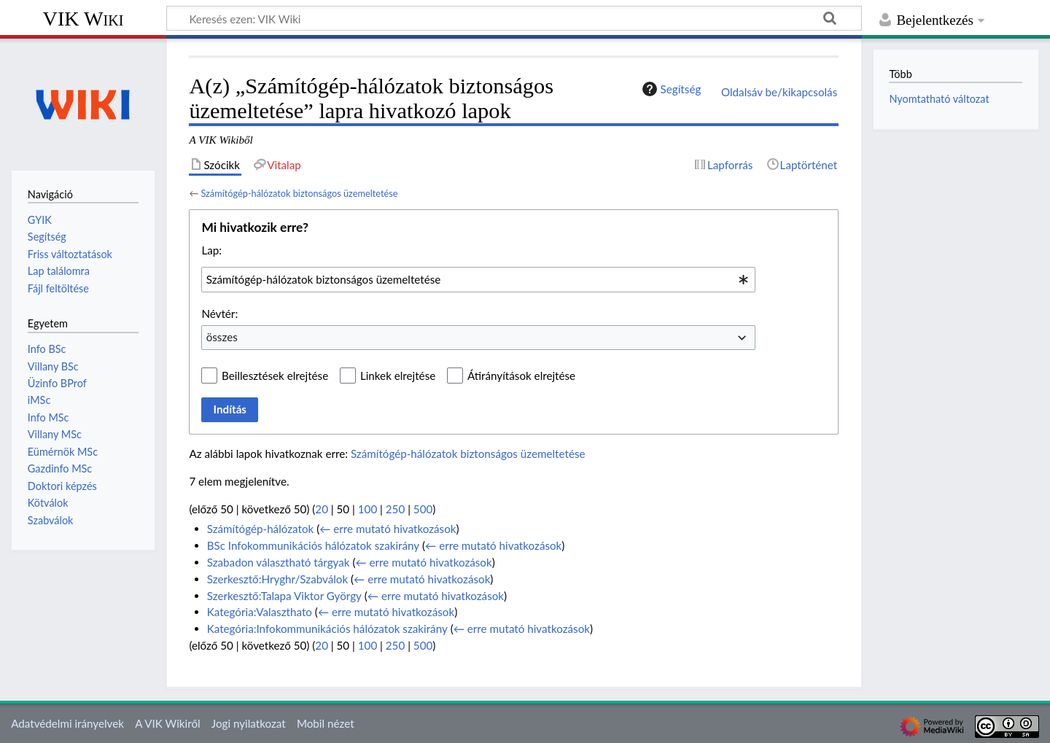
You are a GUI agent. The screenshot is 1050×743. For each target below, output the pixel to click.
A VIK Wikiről (167, 723)
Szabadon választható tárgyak (278, 562)
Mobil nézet (325, 723)
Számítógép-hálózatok (260, 528)
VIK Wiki (83, 18)
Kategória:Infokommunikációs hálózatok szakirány (327, 628)
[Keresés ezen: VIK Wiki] (514, 18)
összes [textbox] (222, 336)
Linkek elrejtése (397, 375)
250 (395, 509)
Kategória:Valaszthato (259, 611)
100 (367, 509)
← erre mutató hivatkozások (387, 528)
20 (321, 509)
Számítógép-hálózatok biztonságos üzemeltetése (299, 193)
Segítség (670, 89)
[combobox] (478, 279)
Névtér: (219, 313)
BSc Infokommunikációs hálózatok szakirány (313, 545)
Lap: (211, 250)
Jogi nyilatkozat (248, 723)
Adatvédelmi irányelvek (67, 723)
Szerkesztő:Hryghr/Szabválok (277, 579)
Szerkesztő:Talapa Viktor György (284, 595)
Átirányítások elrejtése (521, 375)
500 (422, 509)
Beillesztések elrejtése (275, 375)
